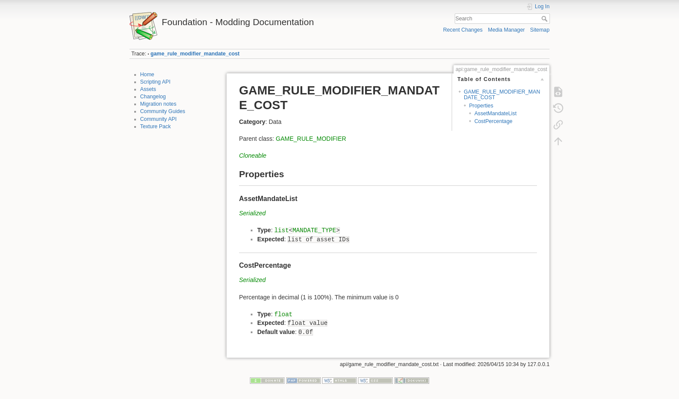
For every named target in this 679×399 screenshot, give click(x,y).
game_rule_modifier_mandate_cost (195, 54)
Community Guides (162, 111)
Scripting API (155, 82)
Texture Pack (155, 126)
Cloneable (252, 155)
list (281, 230)
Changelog (153, 97)
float (283, 314)
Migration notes (158, 104)
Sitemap (540, 30)
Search (545, 19)
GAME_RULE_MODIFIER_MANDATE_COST (502, 95)
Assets (148, 89)
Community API (158, 119)
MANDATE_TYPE (314, 230)
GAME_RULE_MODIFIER (311, 138)
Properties (481, 106)
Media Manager (506, 30)
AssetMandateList (495, 113)
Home (147, 74)
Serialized (252, 213)
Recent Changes (462, 30)
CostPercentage (493, 121)
